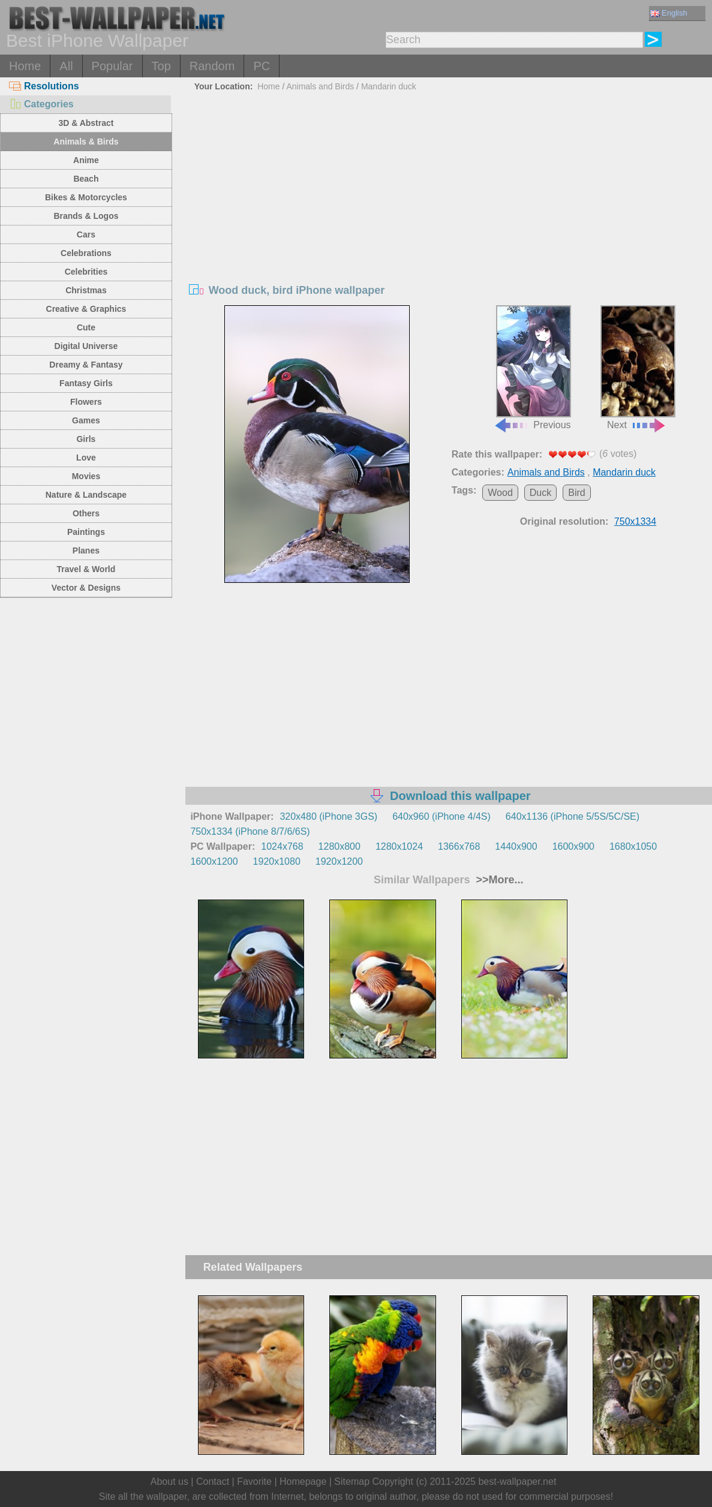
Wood (500, 493)
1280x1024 (399, 846)
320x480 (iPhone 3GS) (328, 816)
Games (86, 420)
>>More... (498, 880)
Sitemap (351, 1481)
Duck (540, 493)
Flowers (86, 402)
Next (638, 367)
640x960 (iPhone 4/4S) (441, 816)
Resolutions (44, 86)
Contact (212, 1481)
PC (261, 66)
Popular (112, 66)
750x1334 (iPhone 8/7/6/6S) (250, 831)
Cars (86, 234)
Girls (85, 439)
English (668, 12)
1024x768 (282, 846)
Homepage (303, 1481)
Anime (86, 160)
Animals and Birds (320, 86)
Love (86, 457)
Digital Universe (86, 346)
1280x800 (339, 846)
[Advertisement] (448, 185)
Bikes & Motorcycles (86, 197)
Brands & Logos (85, 216)
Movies (86, 476)
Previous (532, 367)
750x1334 (635, 521)
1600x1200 (214, 861)
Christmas (85, 290)
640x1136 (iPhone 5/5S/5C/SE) (572, 816)
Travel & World (86, 569)
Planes (86, 550)
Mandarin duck (388, 86)
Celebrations (86, 253)
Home (25, 66)
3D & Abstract (85, 123)
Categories (41, 104)
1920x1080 (277, 861)
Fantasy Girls (86, 383)
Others (86, 513)
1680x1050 (633, 846)
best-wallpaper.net (517, 1481)
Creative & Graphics (86, 309)
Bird (576, 493)
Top (161, 66)
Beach (85, 179)
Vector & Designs (86, 587)
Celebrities (86, 271)
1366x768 (459, 846)
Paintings (86, 532)
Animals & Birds (85, 141)
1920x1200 (339, 861)
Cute (86, 327)
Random (212, 66)
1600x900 (573, 846)
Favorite (254, 1481)
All (66, 66)
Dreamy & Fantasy (85, 364)
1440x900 (516, 846)
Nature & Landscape (86, 495)
